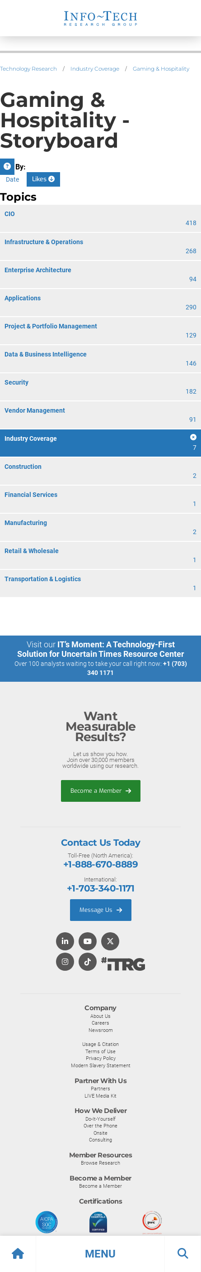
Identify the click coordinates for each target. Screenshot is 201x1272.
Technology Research (28, 68)
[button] (100, 1254)
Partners (100, 1088)
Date (12, 179)
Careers (100, 1023)
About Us (100, 1016)
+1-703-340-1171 (100, 888)
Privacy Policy (101, 1058)
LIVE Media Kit (100, 1096)
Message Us (100, 910)
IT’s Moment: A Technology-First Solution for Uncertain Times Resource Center (100, 649)
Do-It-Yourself (100, 1119)
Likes (43, 179)
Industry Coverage (94, 68)
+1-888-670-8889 (100, 864)
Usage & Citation (100, 1044)
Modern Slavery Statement (101, 1065)
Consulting (100, 1140)
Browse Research (100, 1163)
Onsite (100, 1133)
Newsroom (101, 1030)
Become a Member (100, 791)
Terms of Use (100, 1051)
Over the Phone (100, 1126)
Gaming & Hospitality (161, 68)
